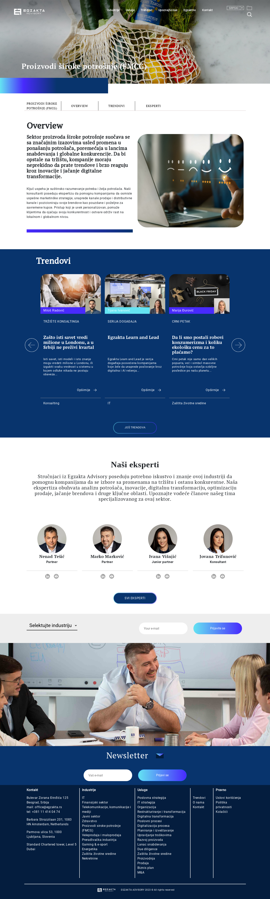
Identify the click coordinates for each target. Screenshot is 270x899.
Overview (79, 106)
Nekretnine (90, 858)
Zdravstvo (89, 821)
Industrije (113, 10)
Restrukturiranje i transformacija (161, 812)
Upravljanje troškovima (154, 835)
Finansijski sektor (95, 802)
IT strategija (146, 802)
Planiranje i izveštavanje (155, 830)
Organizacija (146, 807)
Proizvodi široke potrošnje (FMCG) (42, 105)
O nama (198, 802)
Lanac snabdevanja (152, 844)
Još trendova (135, 427)
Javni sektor (91, 816)
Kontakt (207, 10)
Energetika (90, 849)
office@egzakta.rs (48, 807)
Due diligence (147, 849)
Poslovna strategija (151, 798)
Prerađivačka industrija (99, 840)
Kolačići (222, 812)
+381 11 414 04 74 (46, 812)
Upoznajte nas (167, 10)
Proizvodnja (146, 858)
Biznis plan (145, 868)
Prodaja (143, 863)
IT (83, 798)
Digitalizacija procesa (153, 826)
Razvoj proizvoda (150, 840)
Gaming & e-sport (95, 844)
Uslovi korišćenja (228, 798)
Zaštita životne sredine (99, 854)
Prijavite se (217, 628)
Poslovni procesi (149, 821)
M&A (140, 872)
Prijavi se (162, 775)
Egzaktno (189, 10)
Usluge (130, 10)
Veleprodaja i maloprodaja (101, 835)
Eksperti (153, 106)
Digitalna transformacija (155, 816)
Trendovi (146, 10)
